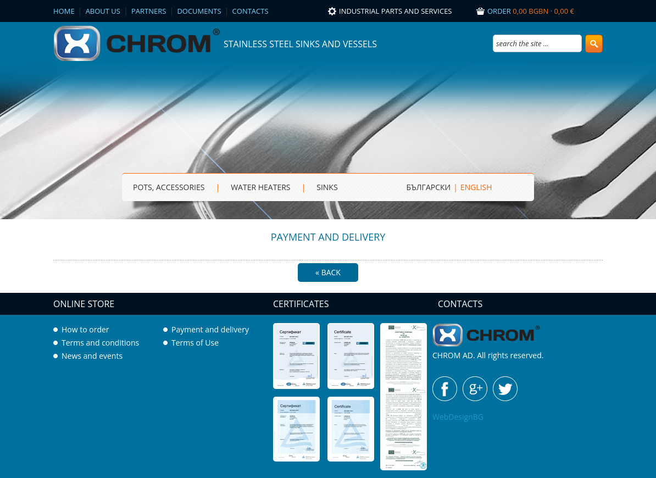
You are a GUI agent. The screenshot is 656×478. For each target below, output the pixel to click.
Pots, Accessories (168, 187)
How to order (85, 329)
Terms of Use (195, 342)
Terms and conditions (100, 342)
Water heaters (260, 187)
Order (530, 11)
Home (64, 11)
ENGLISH (476, 187)
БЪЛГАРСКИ (429, 187)
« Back (328, 272)
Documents (199, 11)
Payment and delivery (210, 329)
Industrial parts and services (395, 11)
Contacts (250, 11)
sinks (326, 187)
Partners (148, 11)
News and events (92, 356)
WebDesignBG (457, 417)
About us (103, 11)
